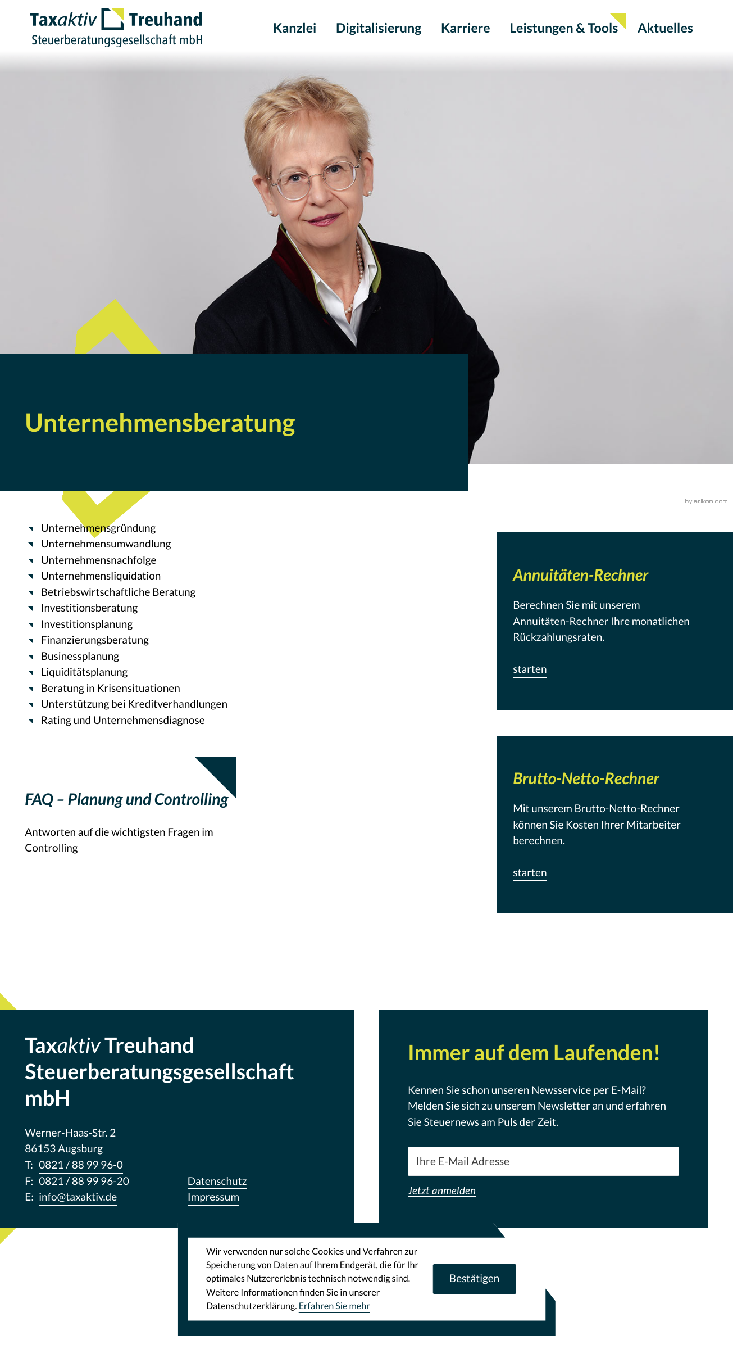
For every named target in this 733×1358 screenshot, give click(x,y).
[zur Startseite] (119, 28)
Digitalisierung (378, 28)
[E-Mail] (544, 1161)
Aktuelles (665, 28)
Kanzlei (294, 28)
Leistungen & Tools (563, 28)
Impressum (213, 1196)
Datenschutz (217, 1181)
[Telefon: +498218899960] (81, 1165)
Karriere (465, 28)
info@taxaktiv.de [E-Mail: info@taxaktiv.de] (78, 1196)
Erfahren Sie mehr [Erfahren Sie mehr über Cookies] (334, 1306)
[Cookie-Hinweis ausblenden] (474, 1278)
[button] (530, 670)
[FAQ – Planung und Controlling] (130, 827)
